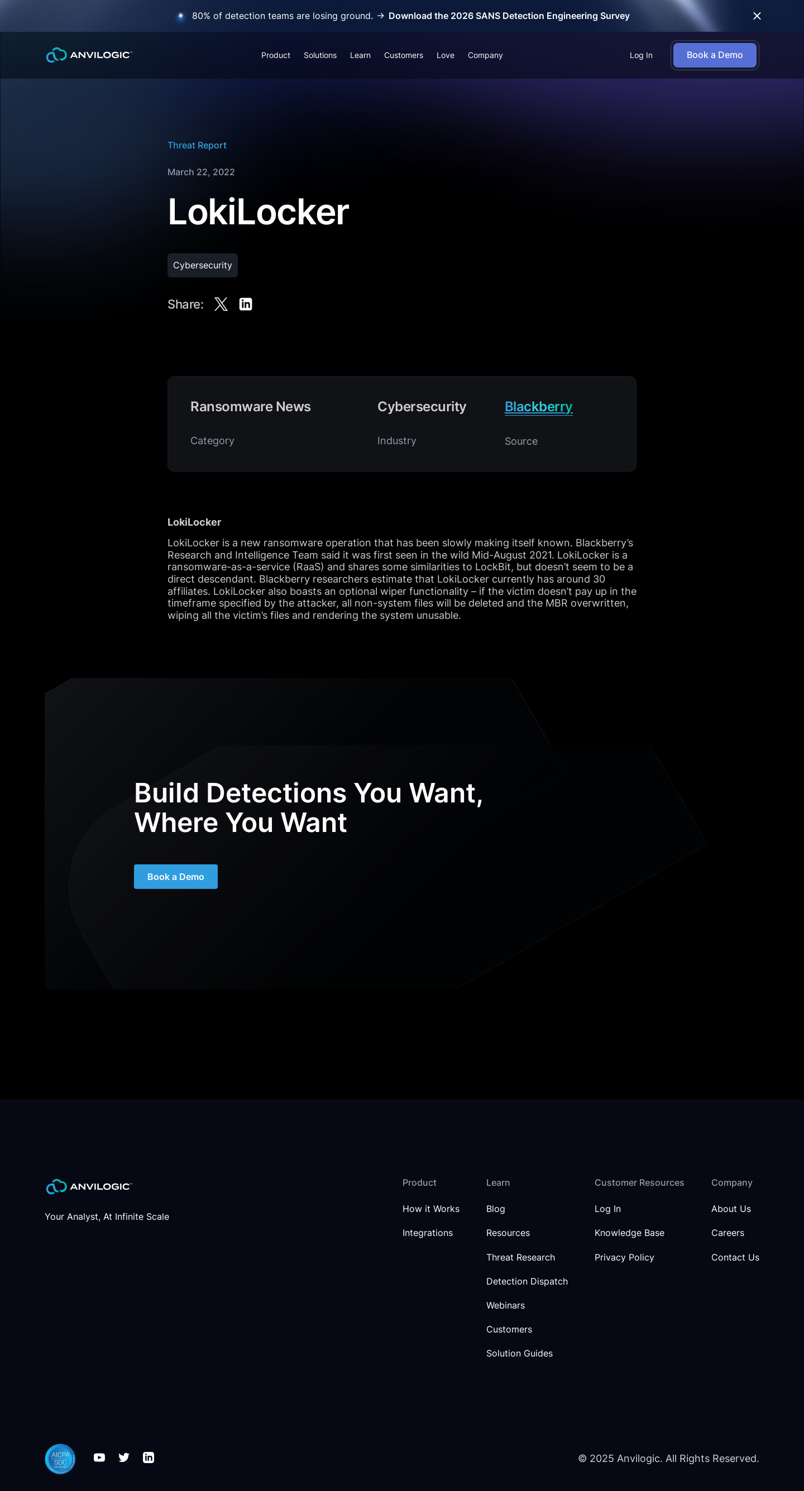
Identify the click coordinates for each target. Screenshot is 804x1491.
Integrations (428, 1233)
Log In (641, 55)
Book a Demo (175, 886)
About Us (731, 1209)
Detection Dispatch (527, 1281)
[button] (275, 55)
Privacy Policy (624, 1257)
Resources (508, 1233)
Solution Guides (519, 1353)
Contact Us (735, 1257)
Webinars (505, 1305)
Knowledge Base (629, 1233)
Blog (495, 1209)
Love (445, 55)
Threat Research (520, 1257)
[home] (89, 55)
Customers (403, 55)
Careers (727, 1233)
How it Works (431, 1209)
